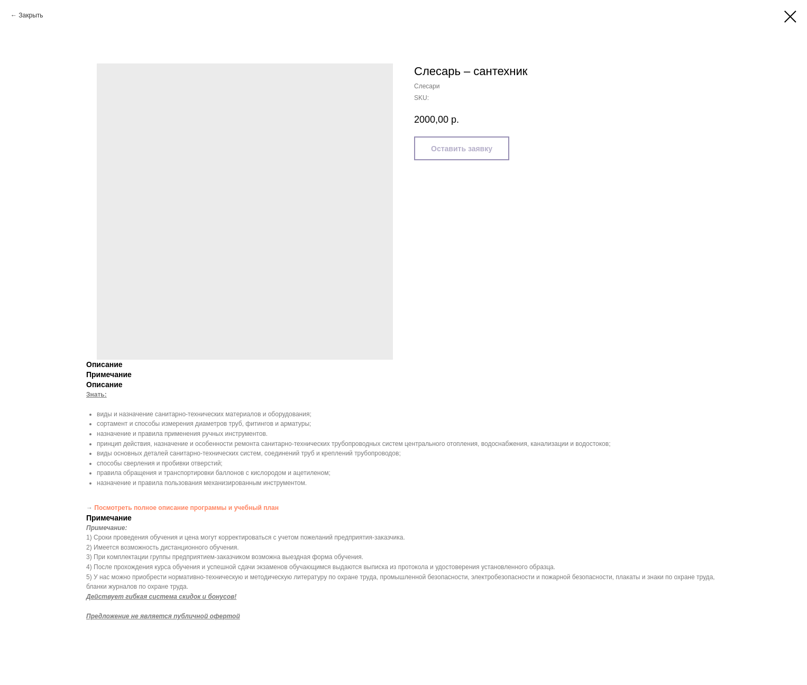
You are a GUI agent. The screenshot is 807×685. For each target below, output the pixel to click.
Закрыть (31, 15)
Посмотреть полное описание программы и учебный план (186, 508)
